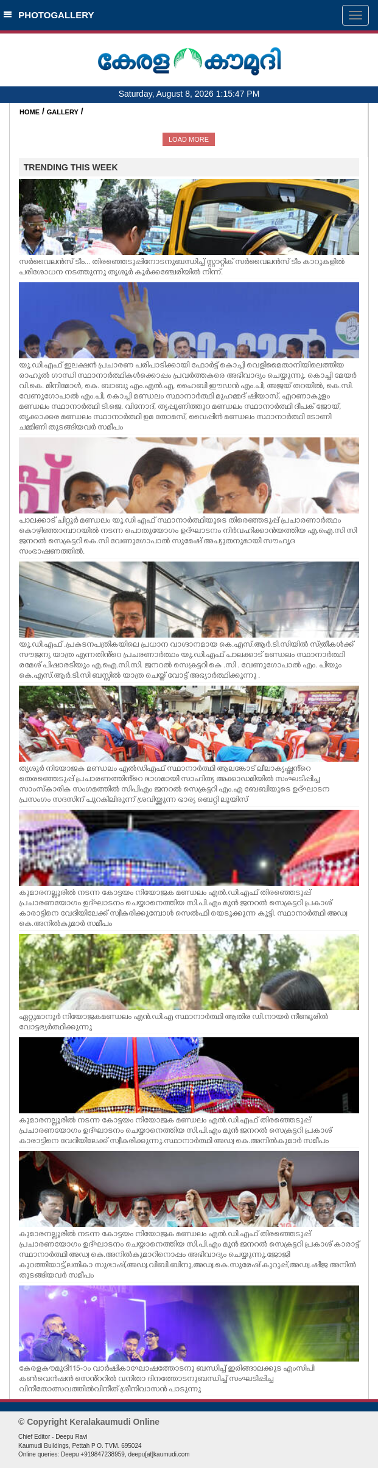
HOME (29, 112)
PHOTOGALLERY (48, 15)
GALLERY (63, 112)
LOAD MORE (189, 139)
